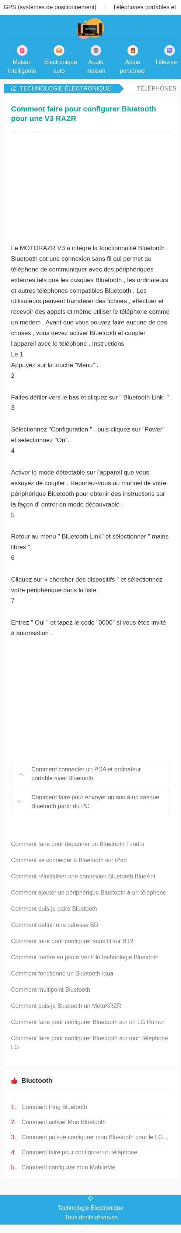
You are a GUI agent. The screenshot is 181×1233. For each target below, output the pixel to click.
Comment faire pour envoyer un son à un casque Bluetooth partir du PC (95, 801)
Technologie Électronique (65, 88)
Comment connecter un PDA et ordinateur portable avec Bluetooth (86, 773)
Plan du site (90, 1227)
